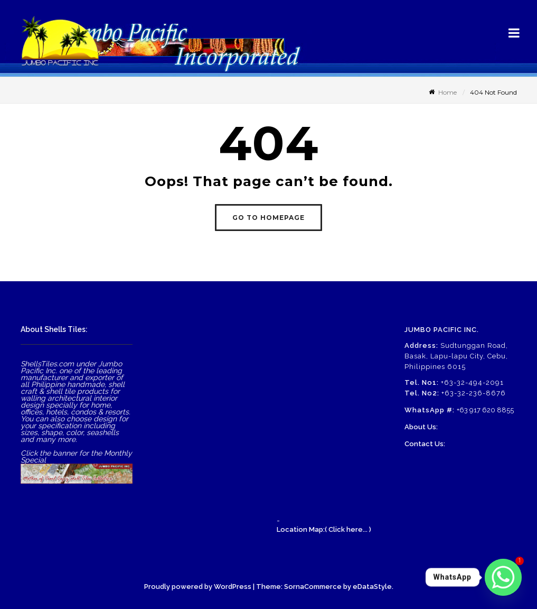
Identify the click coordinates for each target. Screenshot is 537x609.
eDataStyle (372, 586)
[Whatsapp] (503, 577)
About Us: (421, 427)
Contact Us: (424, 444)
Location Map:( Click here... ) (324, 529)
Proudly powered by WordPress (197, 586)
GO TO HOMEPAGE (268, 218)
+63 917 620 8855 (485, 410)
